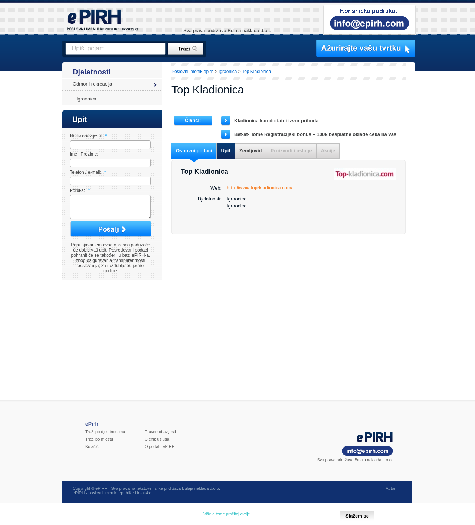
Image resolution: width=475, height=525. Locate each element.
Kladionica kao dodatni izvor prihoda (276, 120)
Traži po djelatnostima (105, 436)
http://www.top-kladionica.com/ (259, 187)
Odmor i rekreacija (92, 84)
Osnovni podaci (194, 150)
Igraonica (86, 99)
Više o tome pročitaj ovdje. (227, 514)
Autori (391, 493)
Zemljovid (250, 150)
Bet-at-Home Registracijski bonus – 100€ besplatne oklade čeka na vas (315, 134)
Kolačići (92, 451)
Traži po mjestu (99, 443)
